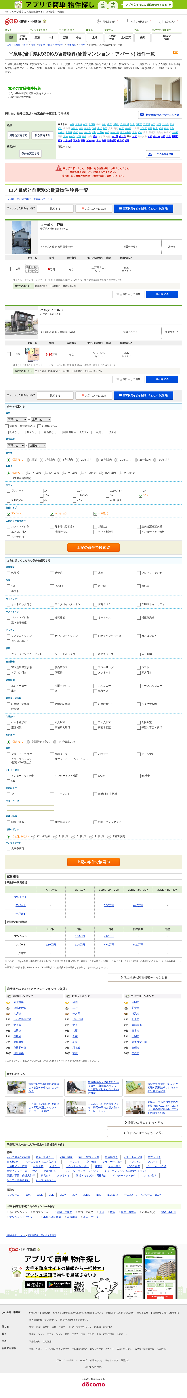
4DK (79, 500)
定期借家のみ (67, 741)
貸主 (13, 793)
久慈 (75, 1036)
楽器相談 (16, 727)
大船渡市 (137, 1024)
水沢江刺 (77, 1019)
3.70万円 (80, 936)
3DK (145, 495)
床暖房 (58, 672)
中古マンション (54, 1334)
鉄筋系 (15, 572)
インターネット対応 (66, 775)
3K (111, 495)
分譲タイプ (61, 754)
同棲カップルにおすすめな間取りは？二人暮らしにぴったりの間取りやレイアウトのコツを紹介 (163, 1107)
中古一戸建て (87, 1334)
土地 (101, 1212)
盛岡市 (135, 1002)
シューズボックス (65, 654)
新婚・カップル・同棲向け (91, 1175)
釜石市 (135, 1053)
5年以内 (68, 459)
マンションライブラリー (23, 1217)
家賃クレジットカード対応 (22, 1170)
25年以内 (145, 459)
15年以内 (106, 459)
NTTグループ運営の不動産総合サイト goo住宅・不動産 (34, 11)
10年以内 (86, 459)
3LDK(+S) (17, 500)
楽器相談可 (13, 1161)
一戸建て (103, 513)
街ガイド (109, 1348)
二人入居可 (104, 722)
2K (144, 490)
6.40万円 (138, 905)
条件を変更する (30, 153)
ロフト (145, 667)
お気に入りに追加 (94, 208)
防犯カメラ (104, 604)
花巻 (75, 1041)
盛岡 (75, 1002)
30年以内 (164, 459)
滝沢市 (135, 1013)
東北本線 (19, 1002)
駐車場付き (111, 1157)
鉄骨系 (58, 572)
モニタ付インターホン (67, 604)
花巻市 (135, 1007)
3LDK (86, 1194)
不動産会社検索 (52, 1217)
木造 (100, 572)
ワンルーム (17, 490)
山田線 (17, 1030)
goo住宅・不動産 (11, 1312)
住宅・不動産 (168, 1212)
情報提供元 (142, 1312)
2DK (46, 495)
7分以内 (72, 472)
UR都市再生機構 (107, 793)
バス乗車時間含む (21, 478)
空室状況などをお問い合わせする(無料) (143, 208)
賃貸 (112, 1212)
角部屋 (145, 585)
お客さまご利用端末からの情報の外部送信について (78, 1312)
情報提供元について (16, 1235)
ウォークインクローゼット (26, 654)
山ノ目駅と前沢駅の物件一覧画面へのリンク (28, 199)
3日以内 (81, 836)
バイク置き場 (149, 703)
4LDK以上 (116, 500)
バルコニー (104, 685)
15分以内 (110, 472)
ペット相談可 (105, 531)
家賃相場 (72, 1217)
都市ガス (103, 690)
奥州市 (135, 1047)
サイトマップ (111, 1360)
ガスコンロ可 (149, 635)
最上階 (102, 585)
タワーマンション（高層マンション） (126, 1170)
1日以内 (63, 836)
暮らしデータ (90, 1217)
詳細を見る (162, 294)
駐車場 (98, 1166)
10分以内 (91, 472)
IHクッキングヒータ (109, 635)
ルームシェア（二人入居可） (42, 1161)
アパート (16, 513)
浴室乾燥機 (148, 617)
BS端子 (146, 775)
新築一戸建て (64, 1212)
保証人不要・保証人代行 (21, 1175)
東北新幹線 (20, 1007)
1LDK (40, 1194)
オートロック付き (21, 604)
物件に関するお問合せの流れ (120, 1312)
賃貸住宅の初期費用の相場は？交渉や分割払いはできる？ (43, 1088)
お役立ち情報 (9, 1348)
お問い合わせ (95, 1360)
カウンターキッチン (66, 635)
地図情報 (161, 1348)
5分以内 (54, 472)
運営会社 (125, 1360)
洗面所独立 (61, 531)
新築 (34, 459)
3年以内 (50, 459)
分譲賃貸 (38, 1166)
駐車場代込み (49, 425)
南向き (15, 591)
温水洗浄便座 (19, 622)
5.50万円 (109, 905)
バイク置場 (133, 1166)
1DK (79, 490)
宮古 (75, 1053)
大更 (75, 1030)
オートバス (104, 617)
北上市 (135, 1019)
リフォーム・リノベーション (71, 759)
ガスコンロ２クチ (156, 1166)
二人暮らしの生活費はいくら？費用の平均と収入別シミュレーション (103, 1107)
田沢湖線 (19, 1053)
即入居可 (60, 722)
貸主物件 (91, 1161)
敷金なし (32, 432)
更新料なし (50, 432)
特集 (31, 1348)
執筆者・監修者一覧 (144, 1348)
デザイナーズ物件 (21, 754)
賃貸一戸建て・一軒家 (63, 1327)
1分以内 (36, 472)
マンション (61, 513)
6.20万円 (80, 944)
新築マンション (37, 1334)
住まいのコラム (124, 1348)
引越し (39, 1348)
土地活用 (47, 1341)
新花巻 (76, 1047)
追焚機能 (60, 617)
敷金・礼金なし (45, 1157)
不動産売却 (34, 1341)
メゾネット (104, 672)
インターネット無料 (153, 531)
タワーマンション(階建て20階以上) (21, 761)
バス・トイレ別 (20, 526)
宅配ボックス (62, 685)
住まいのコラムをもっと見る (146, 1132)
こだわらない (20, 836)
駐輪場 (15, 709)
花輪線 (17, 1036)
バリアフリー (105, 754)
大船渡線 (19, 1041)
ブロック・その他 (152, 572)
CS (13, 780)
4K (45, 500)
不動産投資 (108, 1334)
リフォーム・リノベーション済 (80, 1170)
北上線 (17, 1024)
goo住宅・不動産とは (39, 1312)
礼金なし (14, 432)
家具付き (147, 672)
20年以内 (125, 459)
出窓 (13, 690)
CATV (101, 775)
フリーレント (62, 793)
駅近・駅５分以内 (89, 1157)
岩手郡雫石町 (139, 1041)
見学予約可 (17, 536)
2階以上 (102, 526)
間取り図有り (19, 822)
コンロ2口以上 (19, 640)
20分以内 (130, 472)
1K (45, 490)
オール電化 (148, 754)
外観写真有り (62, 822)
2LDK (63, 1194)
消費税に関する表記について (74, 1320)
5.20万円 (138, 944)
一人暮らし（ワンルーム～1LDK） (144, 1194)
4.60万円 (109, 936)
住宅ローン (122, 1334)
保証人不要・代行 (152, 727)
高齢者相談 (104, 727)
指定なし (17, 459)
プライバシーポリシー (67, 1360)
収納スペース (105, 654)
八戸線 (17, 1013)
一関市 (135, 1036)
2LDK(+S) (83, 495)
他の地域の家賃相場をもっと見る (145, 977)
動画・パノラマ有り (109, 822)
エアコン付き (19, 531)
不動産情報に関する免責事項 (42, 1235)
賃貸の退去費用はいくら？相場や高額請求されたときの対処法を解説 (163, 1088)
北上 (75, 1024)
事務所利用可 (62, 727)
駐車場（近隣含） (65, 526)
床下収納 (147, 654)
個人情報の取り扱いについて (43, 1320)
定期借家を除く (41, 741)
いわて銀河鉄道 (22, 1019)
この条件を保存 (165, 154)
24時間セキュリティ (153, 604)
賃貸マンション (84, 1327)
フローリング (105, 667)
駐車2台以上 (105, 703)
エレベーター (19, 685)
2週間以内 (119, 836)
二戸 (75, 1007)
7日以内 (99, 836)
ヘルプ (83, 1360)
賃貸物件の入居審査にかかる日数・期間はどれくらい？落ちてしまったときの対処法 (103, 1088)
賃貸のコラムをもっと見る (145, 1122)
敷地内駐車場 (62, 703)
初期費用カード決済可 (76, 432)
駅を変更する (42, 135)
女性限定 (147, 722)
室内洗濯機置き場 (152, 526)
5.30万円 (51, 944)
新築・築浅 (66, 1157)
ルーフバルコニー (152, 685)
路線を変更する (18, 135)
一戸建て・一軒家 (17, 1166)
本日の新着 (44, 836)
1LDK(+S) (116, 490)
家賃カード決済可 (106, 432)
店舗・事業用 (128, 1212)
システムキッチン (21, 635)
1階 (13, 585)
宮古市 (135, 1030)
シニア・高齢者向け (18, 1180)
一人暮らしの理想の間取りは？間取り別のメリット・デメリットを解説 (43, 1107)
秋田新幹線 (20, 1047)
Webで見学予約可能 (18, 1157)
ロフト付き (154, 1157)
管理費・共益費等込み (22, 425)
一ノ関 (76, 1013)
